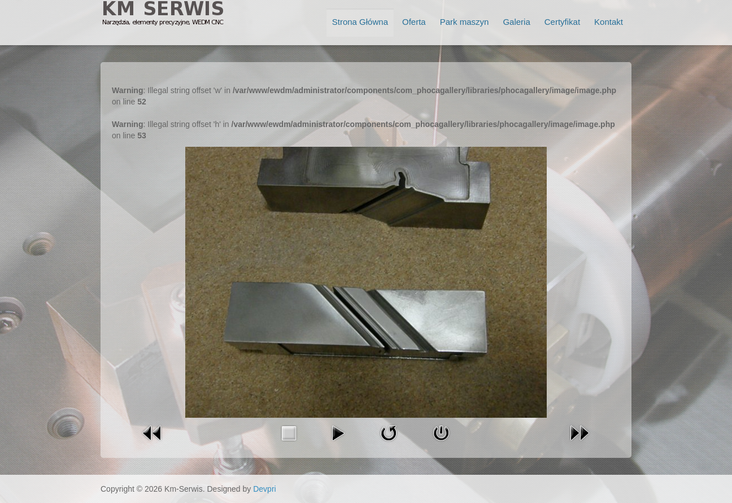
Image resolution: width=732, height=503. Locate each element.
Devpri (264, 488)
